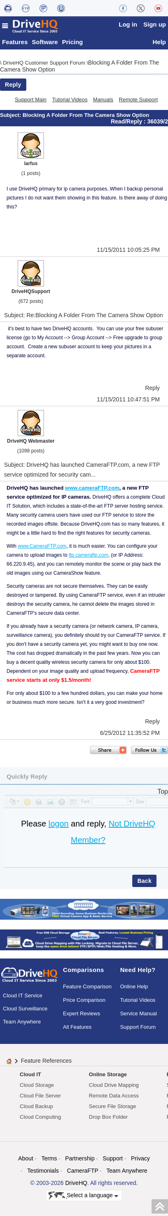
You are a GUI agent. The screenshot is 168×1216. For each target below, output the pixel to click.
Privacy (140, 1158)
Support (113, 1158)
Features (15, 41)
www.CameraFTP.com (42, 546)
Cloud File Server (40, 1096)
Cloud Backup (36, 1106)
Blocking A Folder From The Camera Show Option (86, 115)
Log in (128, 24)
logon (58, 823)
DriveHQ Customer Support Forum (45, 63)
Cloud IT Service (22, 995)
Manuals (103, 99)
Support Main (30, 99)
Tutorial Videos (69, 99)
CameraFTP (82, 1170)
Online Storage (108, 1074)
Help (159, 41)
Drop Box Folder (108, 1117)
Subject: (11, 115)
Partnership (80, 1158)
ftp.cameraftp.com (88, 555)
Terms (49, 1158)
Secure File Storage (112, 1106)
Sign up (154, 24)
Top (162, 791)
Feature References (46, 1060)
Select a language (83, 1195)
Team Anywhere (22, 1022)
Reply (13, 84)
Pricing (72, 41)
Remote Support (138, 99)
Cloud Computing (40, 1117)
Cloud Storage (37, 1085)
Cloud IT (30, 1074)
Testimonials (43, 1170)
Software (45, 41)
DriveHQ (76, 1183)
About (25, 1158)
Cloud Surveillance (25, 1008)
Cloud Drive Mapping (113, 1085)
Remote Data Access (113, 1096)
